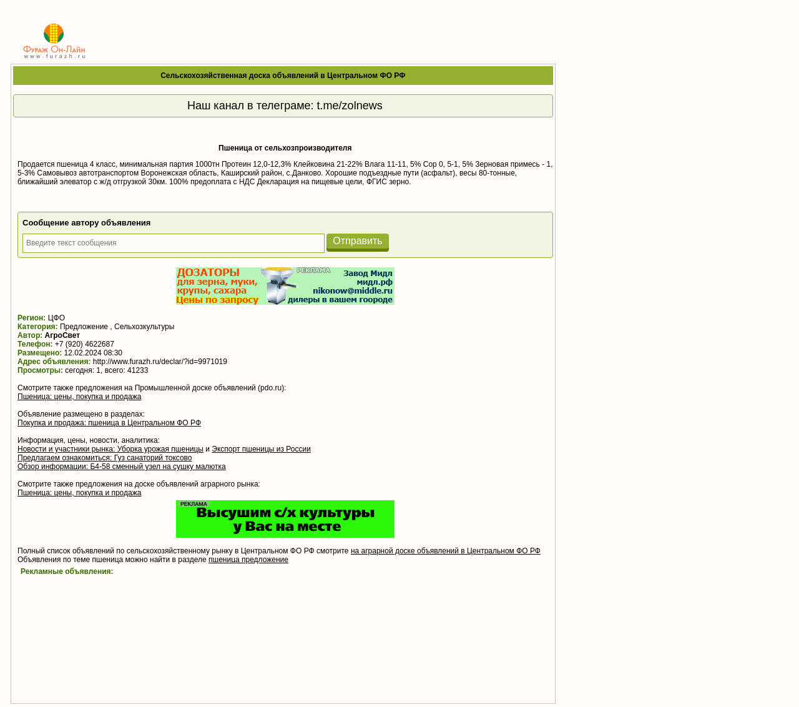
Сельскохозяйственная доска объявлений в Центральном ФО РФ (282, 75)
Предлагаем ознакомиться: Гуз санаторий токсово (104, 457)
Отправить (357, 240)
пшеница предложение (248, 559)
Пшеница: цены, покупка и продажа (79, 396)
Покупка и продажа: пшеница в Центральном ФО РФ (109, 422)
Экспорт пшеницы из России (261, 449)
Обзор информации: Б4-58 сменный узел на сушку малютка (121, 466)
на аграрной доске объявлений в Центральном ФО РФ (446, 550)
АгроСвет (63, 335)
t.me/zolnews (350, 105)
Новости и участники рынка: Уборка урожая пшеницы (110, 449)
